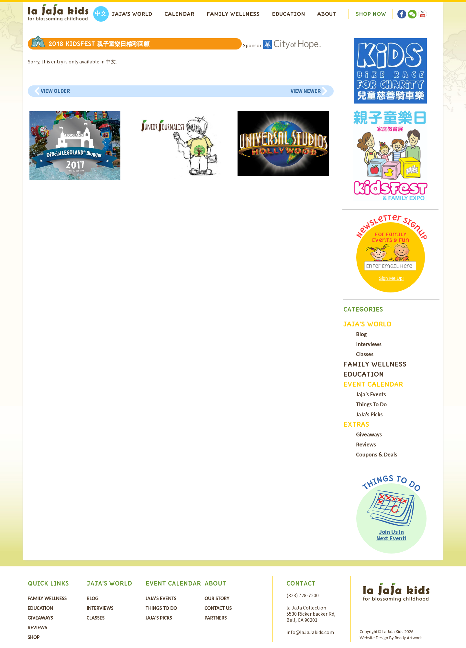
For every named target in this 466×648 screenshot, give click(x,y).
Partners (216, 618)
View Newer (306, 90)
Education (288, 14)
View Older (55, 90)
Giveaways (369, 434)
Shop (34, 637)
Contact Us (218, 608)
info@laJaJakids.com (310, 632)
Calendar (179, 14)
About (326, 14)
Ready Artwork (408, 638)
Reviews (366, 444)
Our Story (217, 598)
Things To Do (371, 404)
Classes (364, 354)
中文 (110, 61)
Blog (361, 334)
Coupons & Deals (376, 454)
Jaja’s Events (371, 394)
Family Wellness (233, 14)
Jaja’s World (132, 14)
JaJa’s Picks (369, 414)
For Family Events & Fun (390, 237)
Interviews (369, 344)
